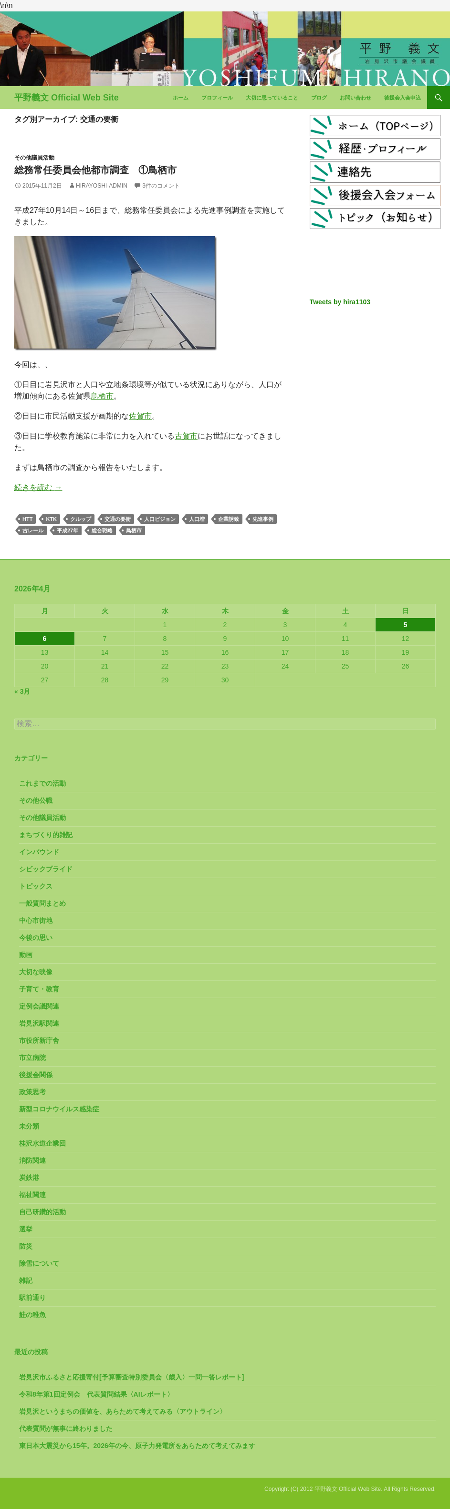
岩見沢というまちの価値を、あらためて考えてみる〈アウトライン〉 (122, 1411)
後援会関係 (35, 1075)
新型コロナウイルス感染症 (59, 1109)
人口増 (197, 519)
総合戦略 (102, 530)
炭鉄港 (29, 1177)
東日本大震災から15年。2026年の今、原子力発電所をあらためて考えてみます (137, 1445)
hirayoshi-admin (101, 185)
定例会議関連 (39, 1006)
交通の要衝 (118, 519)
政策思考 (32, 1092)
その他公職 (35, 800)
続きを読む (38, 487)
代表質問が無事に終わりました (66, 1428)
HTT (27, 519)
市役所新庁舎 (39, 1040)
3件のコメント (161, 185)
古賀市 (186, 436)
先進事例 (262, 519)
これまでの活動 (42, 783)
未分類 (29, 1126)
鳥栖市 (102, 396)
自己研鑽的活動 (42, 1212)
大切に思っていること (272, 97)
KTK (51, 519)
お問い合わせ (355, 97)
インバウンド (39, 852)
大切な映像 (35, 972)
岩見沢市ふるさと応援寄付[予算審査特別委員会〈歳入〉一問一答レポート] (131, 1377)
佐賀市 (140, 416)
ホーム (180, 97)
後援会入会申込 (402, 97)
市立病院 (32, 1057)
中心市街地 (35, 920)
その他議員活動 (34, 157)
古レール (32, 530)
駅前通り (32, 1297)
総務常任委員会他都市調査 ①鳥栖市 (95, 170)
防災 (25, 1246)
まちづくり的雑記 (46, 835)
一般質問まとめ (42, 903)
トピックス (35, 886)
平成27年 (67, 530)
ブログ (319, 97)
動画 (25, 955)
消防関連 (32, 1160)
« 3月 (22, 691)
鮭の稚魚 (32, 1315)
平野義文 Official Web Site (66, 97)
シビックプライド (46, 869)
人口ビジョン (160, 519)
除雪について (39, 1263)
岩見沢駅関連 (39, 1023)
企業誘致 (228, 519)
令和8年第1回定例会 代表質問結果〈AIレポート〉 (96, 1394)
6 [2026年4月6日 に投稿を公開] (45, 638)
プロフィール (217, 97)
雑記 (25, 1280)
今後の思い (35, 937)
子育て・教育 (39, 989)
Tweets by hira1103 (340, 302)
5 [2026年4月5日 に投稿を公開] (406, 625)
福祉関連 (32, 1195)
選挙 (25, 1229)
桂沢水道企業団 (42, 1143)
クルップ (80, 519)
